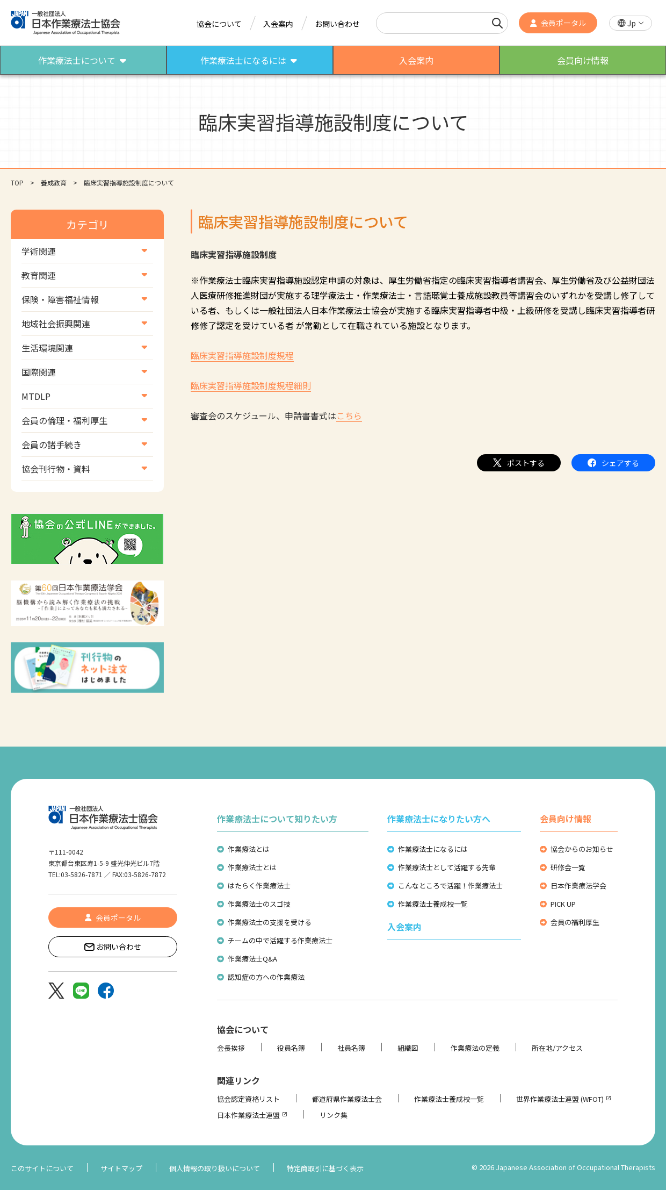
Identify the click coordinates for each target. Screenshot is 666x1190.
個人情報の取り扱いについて (214, 1168)
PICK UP (563, 904)
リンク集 (334, 1115)
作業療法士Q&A (252, 959)
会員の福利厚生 (575, 922)
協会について (219, 23)
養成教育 (54, 182)
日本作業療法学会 (578, 885)
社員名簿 (351, 1047)
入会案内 (278, 23)
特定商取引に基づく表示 (325, 1168)
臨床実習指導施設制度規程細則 (251, 385)
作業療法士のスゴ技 (259, 904)
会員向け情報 (565, 818)
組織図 (407, 1047)
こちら (349, 415)
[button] (630, 23)
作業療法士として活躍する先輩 (447, 867)
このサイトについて (42, 1168)
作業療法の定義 (475, 1047)
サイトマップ (121, 1168)
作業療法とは (249, 849)
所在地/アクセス (557, 1047)
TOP (17, 182)
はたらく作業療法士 (259, 885)
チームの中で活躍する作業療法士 (280, 940)
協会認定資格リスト (248, 1098)
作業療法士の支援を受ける (270, 922)
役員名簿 (291, 1047)
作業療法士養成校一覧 (433, 904)
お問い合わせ (337, 23)
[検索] (497, 23)
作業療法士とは (252, 867)
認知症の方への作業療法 (266, 977)
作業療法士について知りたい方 (277, 818)
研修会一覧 (568, 867)
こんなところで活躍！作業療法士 (450, 885)
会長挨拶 (231, 1047)
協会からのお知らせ (582, 849)
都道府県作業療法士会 (347, 1098)
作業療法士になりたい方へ (438, 818)
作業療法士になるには (433, 849)
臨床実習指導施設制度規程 (242, 355)
